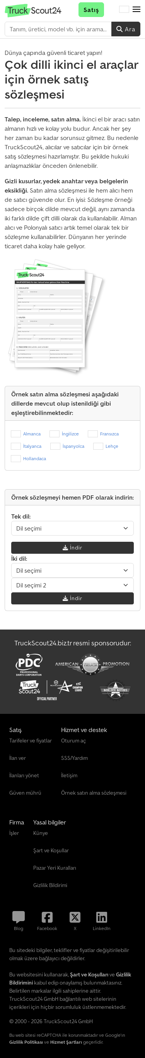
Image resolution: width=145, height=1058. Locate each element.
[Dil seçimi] (72, 528)
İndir (72, 547)
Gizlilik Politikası (26, 1042)
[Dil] (124, 9)
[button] (136, 9)
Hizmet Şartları (66, 1042)
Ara (125, 29)
